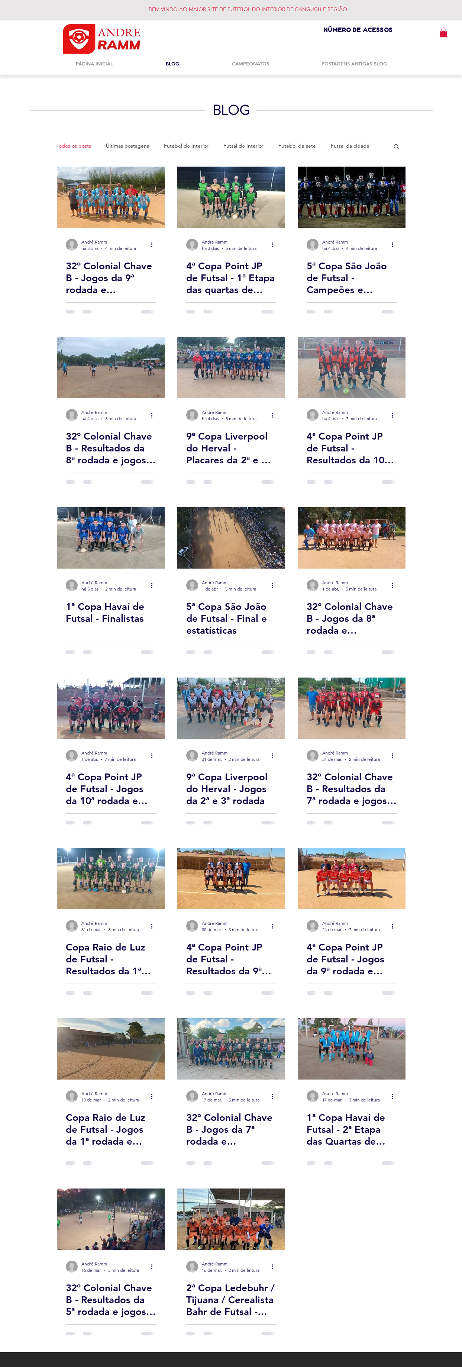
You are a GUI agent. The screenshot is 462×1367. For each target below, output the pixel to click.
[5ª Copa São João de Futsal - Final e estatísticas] (231, 538)
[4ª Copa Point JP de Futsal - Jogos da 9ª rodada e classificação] (352, 878)
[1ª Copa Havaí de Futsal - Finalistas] (111, 538)
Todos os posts (73, 145)
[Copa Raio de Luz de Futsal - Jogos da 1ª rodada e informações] (111, 1049)
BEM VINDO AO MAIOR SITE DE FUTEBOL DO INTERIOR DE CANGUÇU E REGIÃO (248, 9)
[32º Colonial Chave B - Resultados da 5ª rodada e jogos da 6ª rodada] (111, 1219)
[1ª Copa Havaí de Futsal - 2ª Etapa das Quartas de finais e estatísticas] (352, 1049)
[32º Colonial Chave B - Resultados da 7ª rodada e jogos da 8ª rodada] (352, 708)
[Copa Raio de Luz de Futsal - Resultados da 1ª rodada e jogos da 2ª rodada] (111, 878)
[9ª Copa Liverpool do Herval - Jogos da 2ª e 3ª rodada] (231, 708)
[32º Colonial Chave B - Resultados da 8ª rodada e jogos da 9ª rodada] (111, 367)
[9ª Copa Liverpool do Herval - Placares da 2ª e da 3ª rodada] (231, 367)
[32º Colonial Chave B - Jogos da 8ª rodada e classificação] (352, 538)
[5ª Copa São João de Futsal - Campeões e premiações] (352, 197)
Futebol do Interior (186, 145)
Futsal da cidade (350, 145)
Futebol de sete (297, 145)
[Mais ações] (154, 244)
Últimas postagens (127, 145)
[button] (443, 32)
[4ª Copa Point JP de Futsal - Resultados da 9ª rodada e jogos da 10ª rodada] (231, 878)
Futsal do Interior (243, 145)
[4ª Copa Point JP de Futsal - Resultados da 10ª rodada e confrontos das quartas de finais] (352, 367)
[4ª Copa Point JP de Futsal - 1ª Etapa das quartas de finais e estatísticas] (231, 197)
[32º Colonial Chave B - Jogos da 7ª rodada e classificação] (231, 1049)
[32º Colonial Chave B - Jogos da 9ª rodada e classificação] (111, 197)
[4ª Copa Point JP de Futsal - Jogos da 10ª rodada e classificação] (111, 708)
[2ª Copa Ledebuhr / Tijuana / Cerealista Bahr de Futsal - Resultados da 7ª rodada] (231, 1219)
